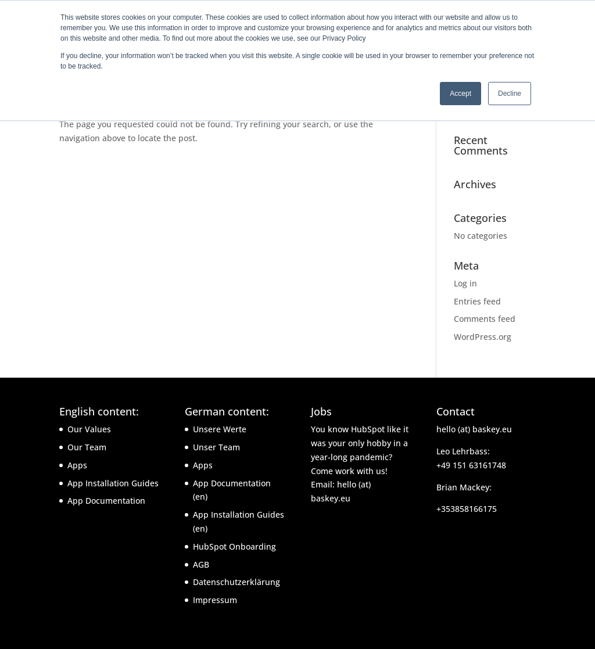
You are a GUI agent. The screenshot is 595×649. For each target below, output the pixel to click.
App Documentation (106, 500)
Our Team (86, 447)
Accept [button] (460, 93)
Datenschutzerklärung (236, 581)
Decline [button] (509, 93)
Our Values (89, 429)
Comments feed (484, 318)
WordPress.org (482, 336)
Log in (465, 283)
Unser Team (216, 447)
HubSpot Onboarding (234, 546)
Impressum (215, 599)
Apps (77, 465)
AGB (201, 564)
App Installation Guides (113, 483)
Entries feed (477, 301)
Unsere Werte (219, 429)
